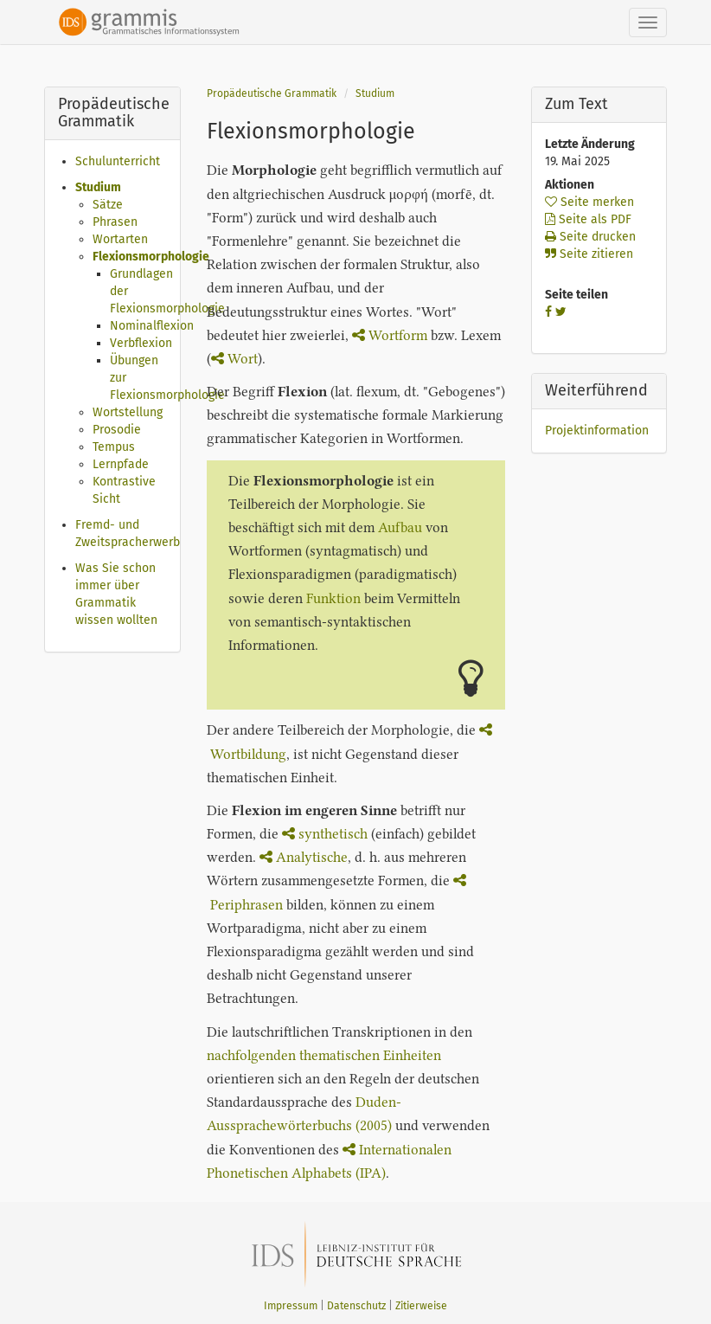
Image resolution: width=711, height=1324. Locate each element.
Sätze (108, 204)
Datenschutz (356, 1306)
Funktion (333, 598)
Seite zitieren (589, 254)
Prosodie (117, 429)
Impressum (290, 1306)
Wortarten (120, 239)
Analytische (303, 857)
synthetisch (325, 834)
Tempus (114, 447)
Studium (98, 187)
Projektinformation (597, 430)
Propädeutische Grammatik (271, 93)
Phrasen (115, 222)
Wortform (389, 335)
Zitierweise (421, 1306)
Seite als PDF (588, 219)
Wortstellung (128, 412)
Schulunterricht (117, 161)
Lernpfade (121, 464)
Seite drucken (590, 236)
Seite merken (589, 202)
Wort (234, 358)
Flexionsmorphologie (151, 256)
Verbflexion (141, 343)
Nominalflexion (152, 325)
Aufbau (400, 527)
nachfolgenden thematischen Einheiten (324, 1055)
